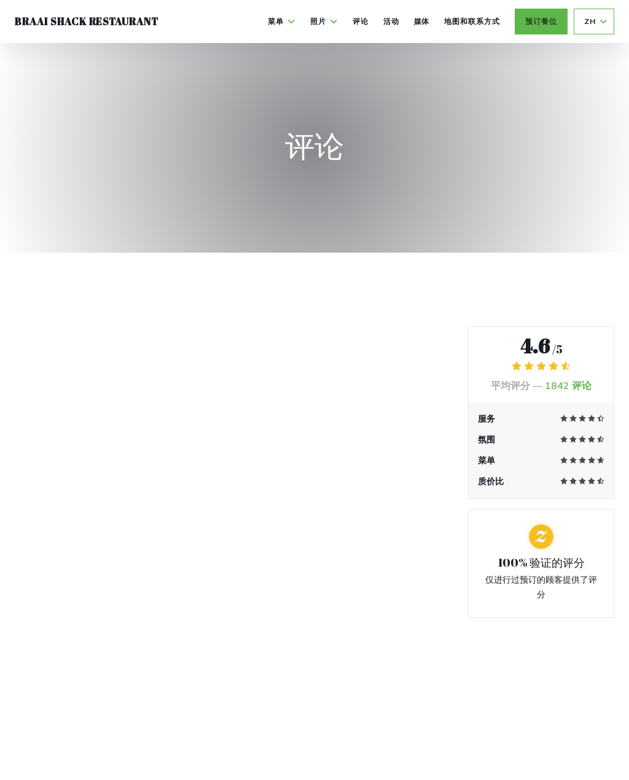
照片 (324, 21)
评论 (361, 21)
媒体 (422, 21)
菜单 (281, 21)
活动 (391, 21)
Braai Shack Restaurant (86, 21)
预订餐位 (541, 21)
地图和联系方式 (472, 21)
